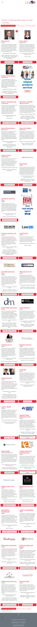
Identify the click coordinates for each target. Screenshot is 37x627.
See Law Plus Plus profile (27, 257)
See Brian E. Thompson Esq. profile (9, 122)
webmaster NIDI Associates (18, 625)
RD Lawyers (23, 622)
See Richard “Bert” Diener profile (9, 96)
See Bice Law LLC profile (9, 62)
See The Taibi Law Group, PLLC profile (9, 294)
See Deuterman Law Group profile (9, 568)
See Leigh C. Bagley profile (9, 437)
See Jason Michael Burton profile (9, 150)
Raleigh (33, 25)
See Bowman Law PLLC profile (27, 364)
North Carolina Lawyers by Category (7, 25)
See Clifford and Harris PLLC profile (9, 604)
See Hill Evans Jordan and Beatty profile (27, 568)
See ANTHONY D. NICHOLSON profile (9, 531)
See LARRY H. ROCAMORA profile (27, 531)
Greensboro (28, 25)
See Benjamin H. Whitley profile (27, 122)
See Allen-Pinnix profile (27, 184)
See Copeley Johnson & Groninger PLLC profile (27, 472)
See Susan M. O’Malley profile (27, 150)
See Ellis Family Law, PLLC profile (27, 505)
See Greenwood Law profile (9, 401)
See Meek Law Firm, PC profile (27, 294)
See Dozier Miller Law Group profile (9, 331)
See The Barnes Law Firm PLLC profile (9, 220)
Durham (23, 25)
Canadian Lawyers (15, 622)
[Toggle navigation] (2, 2)
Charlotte (18, 25)
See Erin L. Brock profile (27, 62)
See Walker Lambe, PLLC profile (9, 505)
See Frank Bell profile (27, 401)
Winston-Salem (4, 27)
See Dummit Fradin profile (27, 604)
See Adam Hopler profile (9, 472)
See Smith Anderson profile (27, 331)
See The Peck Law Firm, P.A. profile (9, 257)
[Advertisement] (18, 11)
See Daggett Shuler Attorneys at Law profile (27, 437)
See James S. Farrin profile (9, 184)
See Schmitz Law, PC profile (9, 364)
